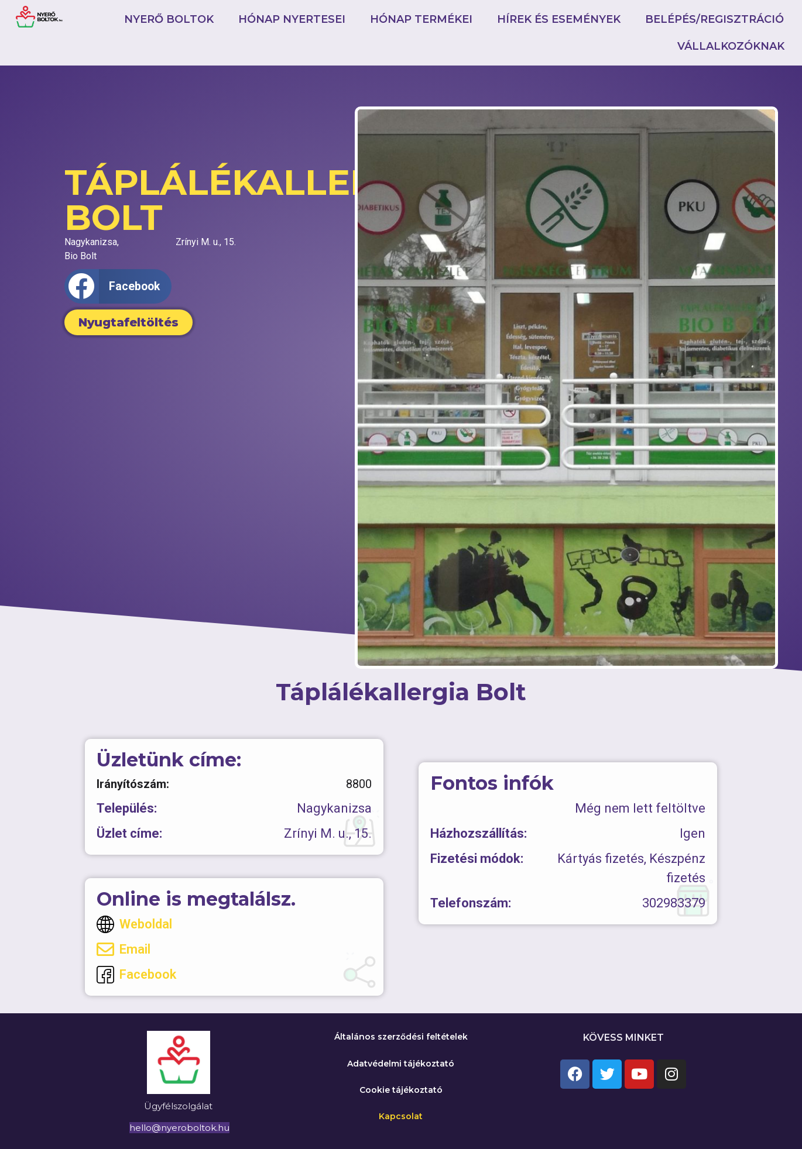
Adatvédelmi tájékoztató (400, 1063)
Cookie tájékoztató (401, 1090)
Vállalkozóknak (730, 46)
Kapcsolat (401, 1116)
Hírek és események (559, 19)
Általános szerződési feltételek (401, 1036)
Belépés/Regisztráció (714, 19)
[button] (118, 286)
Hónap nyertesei (291, 19)
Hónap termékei (421, 19)
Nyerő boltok (169, 19)
